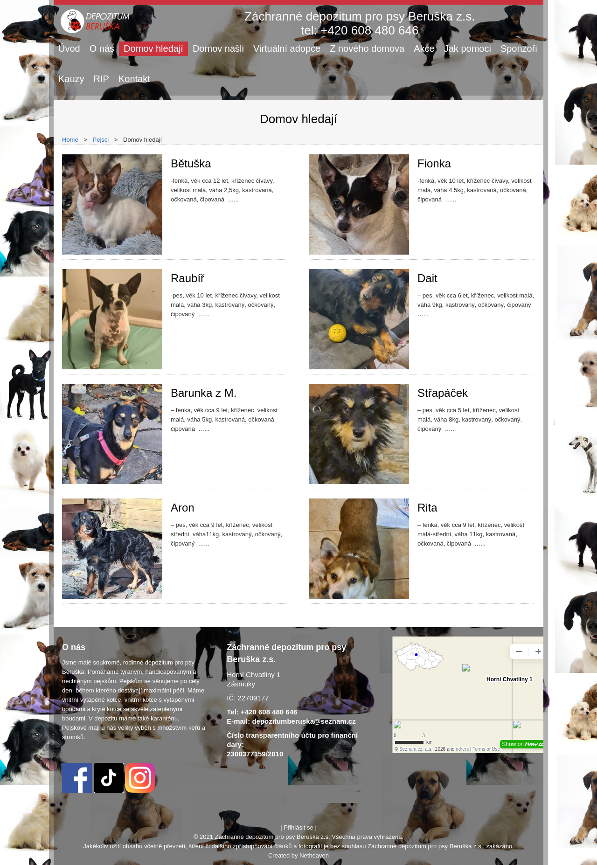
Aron (182, 507)
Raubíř (187, 278)
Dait (427, 278)
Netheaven (314, 855)
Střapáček (442, 393)
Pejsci (101, 139)
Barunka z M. (203, 393)
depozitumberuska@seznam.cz (303, 721)
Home (70, 139)
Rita (427, 507)
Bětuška (191, 163)
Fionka (434, 163)
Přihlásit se (298, 827)
